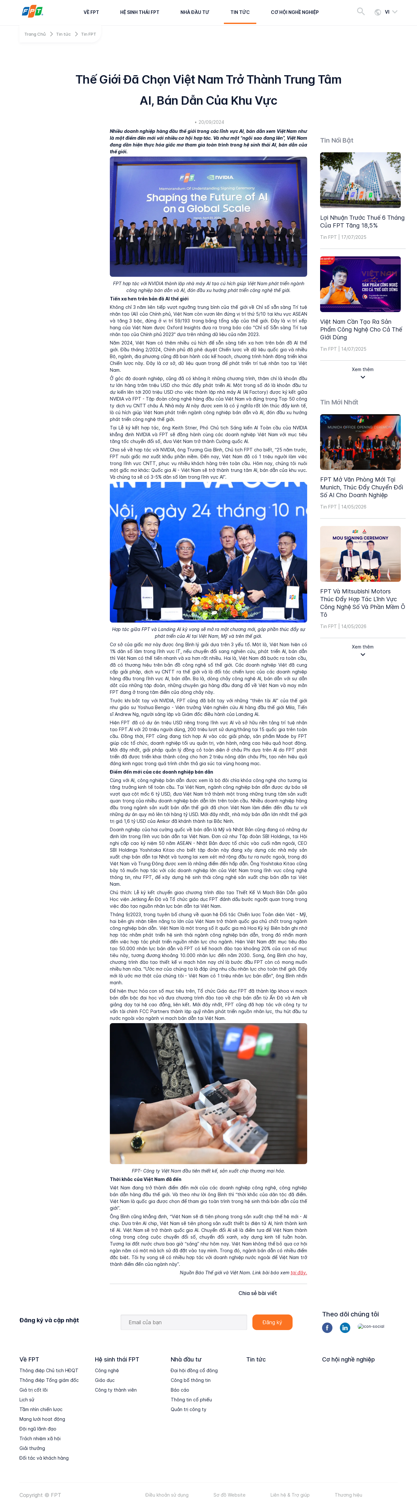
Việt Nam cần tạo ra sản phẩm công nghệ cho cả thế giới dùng (361, 329)
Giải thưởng (32, 1448)
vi (387, 12)
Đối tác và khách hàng (44, 1458)
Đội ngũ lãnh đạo (37, 1428)
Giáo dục (105, 1380)
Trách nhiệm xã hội (40, 1438)
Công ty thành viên (116, 1390)
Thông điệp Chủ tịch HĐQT (48, 1370)
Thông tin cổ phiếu (191, 1399)
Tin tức (240, 12)
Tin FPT (88, 34)
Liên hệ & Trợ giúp (290, 1495)
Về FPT (91, 12)
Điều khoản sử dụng (167, 1495)
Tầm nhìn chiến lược (41, 1409)
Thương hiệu (348, 1495)
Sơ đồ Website (230, 1495)
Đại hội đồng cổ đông (194, 1370)
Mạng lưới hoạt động (42, 1419)
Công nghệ (107, 1370)
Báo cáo (180, 1390)
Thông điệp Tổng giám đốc (49, 1380)
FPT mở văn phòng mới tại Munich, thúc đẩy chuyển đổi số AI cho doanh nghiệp (361, 487)
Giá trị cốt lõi (33, 1390)
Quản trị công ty (188, 1409)
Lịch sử (26, 1399)
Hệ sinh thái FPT (139, 12)
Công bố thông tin (191, 1380)
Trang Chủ (35, 34)
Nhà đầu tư (194, 12)
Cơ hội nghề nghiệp (295, 12)
